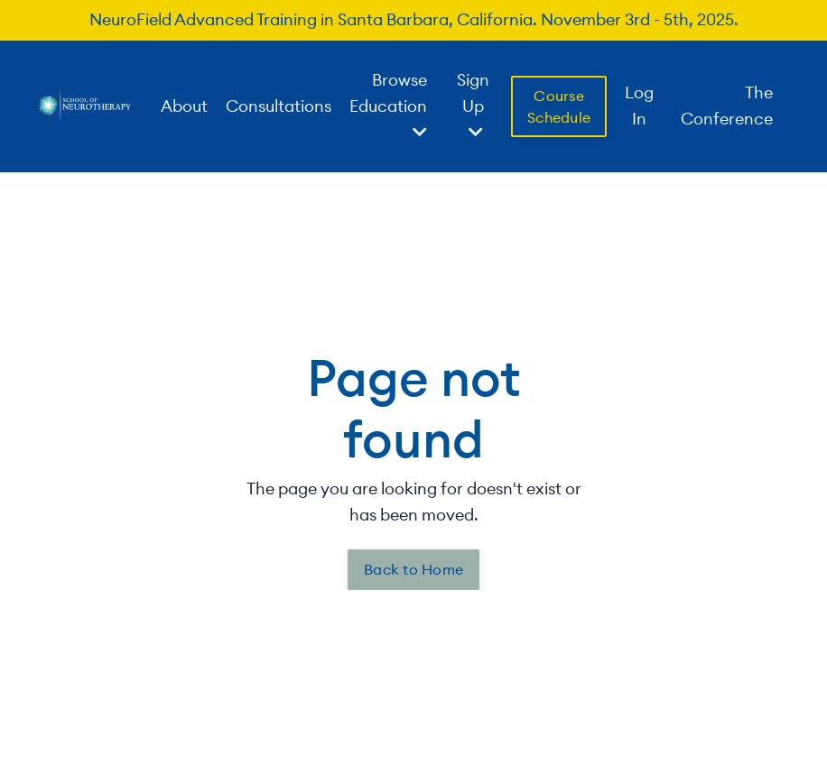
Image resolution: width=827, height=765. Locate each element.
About (184, 106)
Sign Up (473, 105)
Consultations (278, 106)
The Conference (727, 105)
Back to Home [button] (413, 569)
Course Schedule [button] (558, 106)
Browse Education (388, 105)
